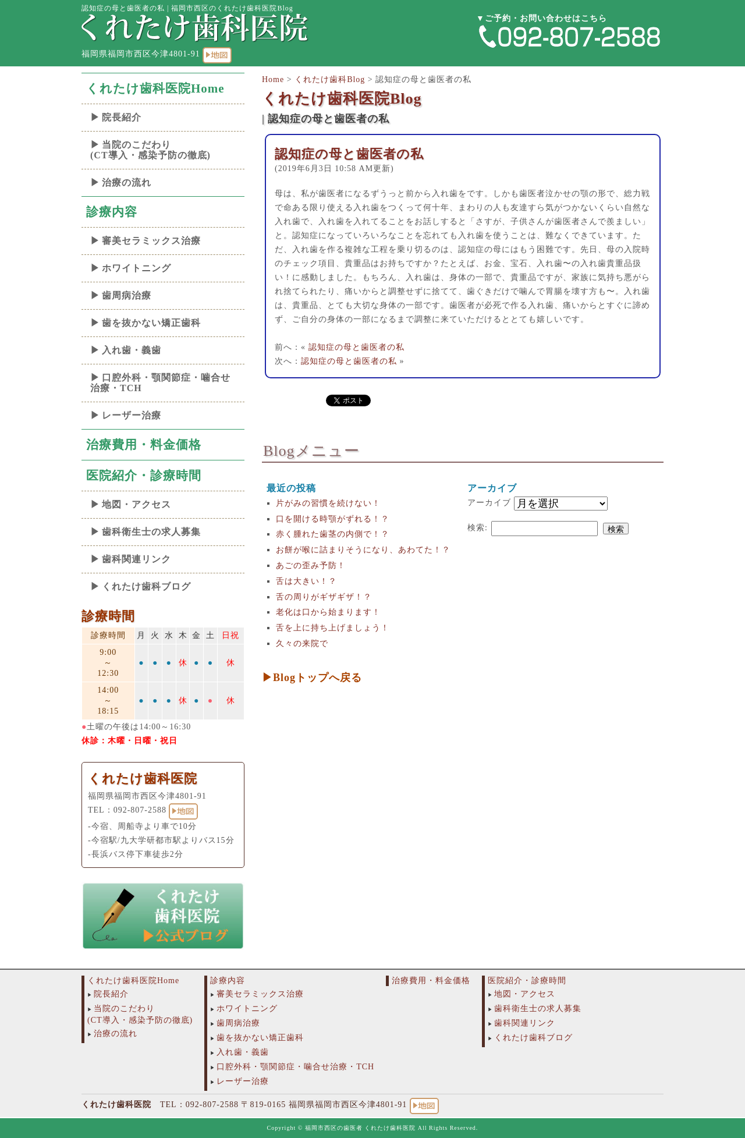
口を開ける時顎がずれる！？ (332, 519)
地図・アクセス (136, 504)
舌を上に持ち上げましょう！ (332, 627)
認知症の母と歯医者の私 (349, 154)
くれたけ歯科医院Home (155, 88)
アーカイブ (489, 502)
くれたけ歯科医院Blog (342, 98)
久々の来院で (302, 643)
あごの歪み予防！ (311, 565)
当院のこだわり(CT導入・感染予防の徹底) (150, 150)
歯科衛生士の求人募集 (151, 532)
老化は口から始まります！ (328, 612)
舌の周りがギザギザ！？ (324, 597)
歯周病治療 (126, 295)
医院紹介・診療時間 (143, 476)
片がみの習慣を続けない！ (328, 503)
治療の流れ (126, 182)
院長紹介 (121, 117)
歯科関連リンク (136, 559)
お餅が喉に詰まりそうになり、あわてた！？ (363, 549)
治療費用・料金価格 (143, 445)
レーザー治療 (131, 415)
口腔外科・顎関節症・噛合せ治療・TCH (160, 383)
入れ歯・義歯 (131, 350)
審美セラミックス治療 (151, 241)
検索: (477, 527)
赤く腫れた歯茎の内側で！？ (332, 534)
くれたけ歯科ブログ (146, 586)
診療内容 (111, 212)
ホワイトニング (136, 268)
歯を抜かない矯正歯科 (151, 323)
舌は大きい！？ (306, 581)
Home (273, 79)
